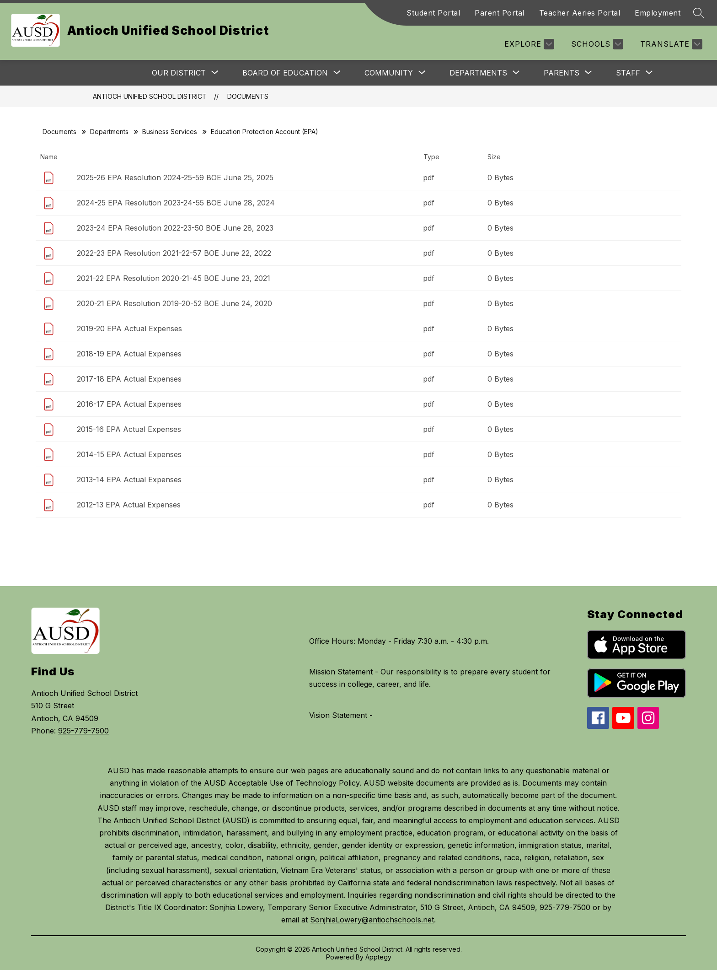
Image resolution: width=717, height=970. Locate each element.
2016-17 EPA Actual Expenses (129, 404)
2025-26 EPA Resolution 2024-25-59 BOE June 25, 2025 (175, 177)
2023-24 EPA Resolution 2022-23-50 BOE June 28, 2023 (175, 227)
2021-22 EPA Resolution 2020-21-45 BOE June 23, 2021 (173, 278)
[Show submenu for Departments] (478, 72)
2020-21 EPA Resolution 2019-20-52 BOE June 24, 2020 (174, 303)
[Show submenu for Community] (388, 72)
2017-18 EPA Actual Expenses (129, 378)
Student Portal (433, 12)
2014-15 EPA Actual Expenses (129, 454)
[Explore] (528, 44)
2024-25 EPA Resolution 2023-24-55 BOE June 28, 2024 (176, 202)
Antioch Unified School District (150, 96)
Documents (247, 96)
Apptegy (378, 957)
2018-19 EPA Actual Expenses (129, 353)
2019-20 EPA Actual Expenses (129, 328)
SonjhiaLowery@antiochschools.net (372, 919)
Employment (657, 12)
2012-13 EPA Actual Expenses (129, 504)
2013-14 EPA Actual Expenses (129, 479)
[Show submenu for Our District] (179, 72)
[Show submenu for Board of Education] (285, 72)
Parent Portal (499, 12)
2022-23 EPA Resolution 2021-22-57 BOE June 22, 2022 (174, 253)
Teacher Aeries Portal (580, 12)
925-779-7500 (83, 730)
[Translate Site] (670, 44)
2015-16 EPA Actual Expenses (129, 429)
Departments (109, 131)
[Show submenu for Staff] (628, 72)
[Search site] (698, 12)
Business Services (169, 131)
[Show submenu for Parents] (561, 72)
